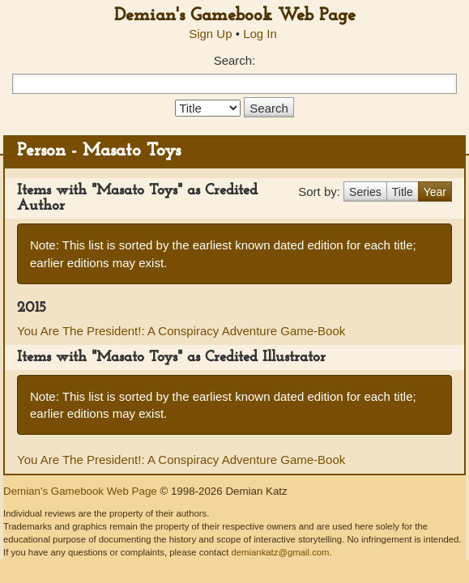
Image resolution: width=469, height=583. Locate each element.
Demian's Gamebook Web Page (235, 15)
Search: (235, 60)
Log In (260, 33)
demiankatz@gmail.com (280, 552)
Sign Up (210, 33)
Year (435, 191)
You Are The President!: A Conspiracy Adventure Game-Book (181, 331)
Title (402, 191)
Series (365, 191)
